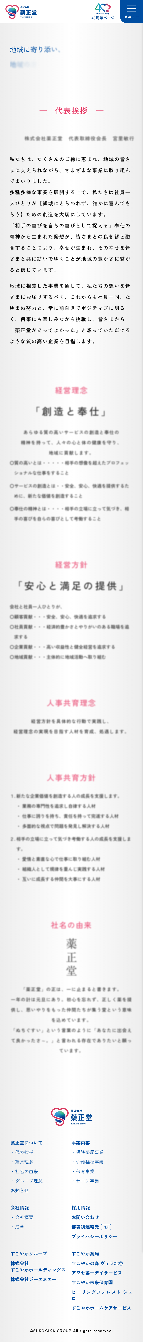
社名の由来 (26, 1171)
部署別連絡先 (91, 1226)
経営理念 (24, 1161)
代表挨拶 (24, 1152)
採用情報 (81, 1207)
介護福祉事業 (90, 1161)
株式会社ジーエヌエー (33, 1279)
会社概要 (24, 1217)
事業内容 (81, 1142)
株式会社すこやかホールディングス (38, 1266)
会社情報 (19, 1207)
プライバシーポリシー (94, 1236)
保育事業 (85, 1171)
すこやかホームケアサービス (101, 1308)
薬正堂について (26, 1142)
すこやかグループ (28, 1253)
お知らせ (19, 1190)
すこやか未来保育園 (92, 1282)
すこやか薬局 (85, 1253)
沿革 (19, 1226)
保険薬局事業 (90, 1152)
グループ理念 (29, 1180)
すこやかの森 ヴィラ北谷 (97, 1263)
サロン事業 (87, 1180)
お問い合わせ (85, 1217)
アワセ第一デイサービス (97, 1272)
